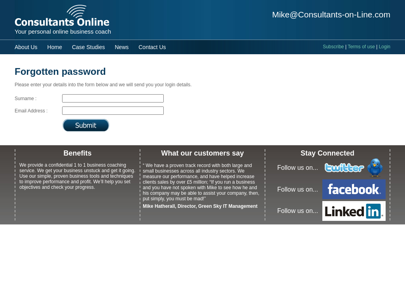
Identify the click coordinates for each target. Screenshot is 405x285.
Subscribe (333, 46)
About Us (26, 47)
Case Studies (88, 47)
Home (54, 47)
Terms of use (361, 46)
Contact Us (152, 47)
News (122, 47)
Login (384, 46)
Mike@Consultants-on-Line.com (331, 14)
